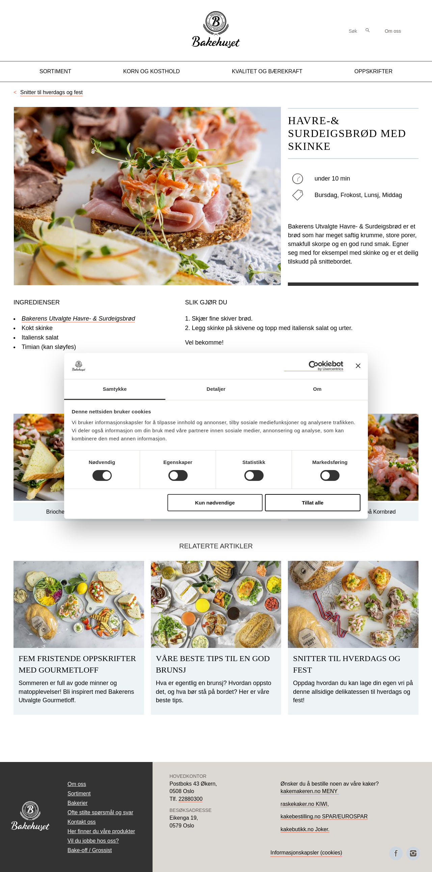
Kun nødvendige (215, 503)
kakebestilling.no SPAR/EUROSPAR (324, 816)
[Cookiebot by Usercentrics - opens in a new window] (313, 366)
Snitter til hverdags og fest (51, 92)
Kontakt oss (82, 822)
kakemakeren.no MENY (309, 791)
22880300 (190, 799)
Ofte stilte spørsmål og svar (100, 812)
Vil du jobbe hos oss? (93, 841)
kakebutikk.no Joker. (304, 829)
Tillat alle (312, 503)
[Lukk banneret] (358, 365)
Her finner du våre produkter (101, 831)
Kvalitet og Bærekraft (267, 71)
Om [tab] (317, 389)
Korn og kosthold (151, 71)
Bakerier (78, 803)
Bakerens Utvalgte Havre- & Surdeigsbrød (78, 318)
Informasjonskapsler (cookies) (306, 852)
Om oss (393, 31)
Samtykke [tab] (115, 389)
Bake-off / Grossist (90, 850)
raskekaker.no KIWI (303, 804)
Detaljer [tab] (216, 389)
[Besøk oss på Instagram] (413, 853)
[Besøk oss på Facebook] (396, 853)
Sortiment (55, 71)
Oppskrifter (373, 71)
